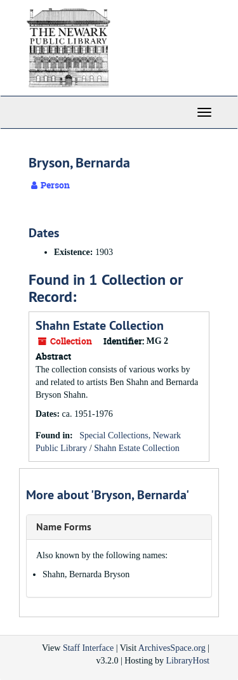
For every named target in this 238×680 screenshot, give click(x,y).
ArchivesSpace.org (172, 648)
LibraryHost (187, 660)
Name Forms (63, 526)
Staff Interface (88, 648)
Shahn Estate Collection (100, 325)
